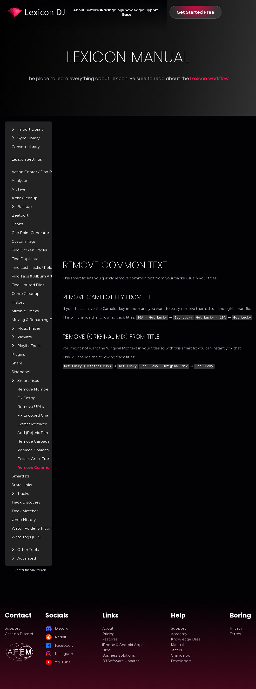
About (80, 12)
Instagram (64, 654)
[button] (18, 131)
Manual (177, 645)
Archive (22, 191)
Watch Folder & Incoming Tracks (45, 530)
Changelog (180, 655)
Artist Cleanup (28, 200)
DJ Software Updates (120, 661)
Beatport (24, 217)
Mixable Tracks (29, 313)
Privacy (236, 628)
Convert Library (30, 149)
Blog (129, 12)
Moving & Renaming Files (38, 322)
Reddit (60, 637)
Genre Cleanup (29, 296)
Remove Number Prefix (43, 391)
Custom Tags (28, 244)
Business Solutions (118, 655)
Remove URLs (34, 409)
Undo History (28, 522)
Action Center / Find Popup (40, 174)
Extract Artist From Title (43, 461)
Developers (181, 661)
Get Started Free (224, 12)
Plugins (22, 357)
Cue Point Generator (34, 235)
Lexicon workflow (209, 78)
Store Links (26, 487)
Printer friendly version (48, 574)
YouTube (63, 662)
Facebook (64, 645)
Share (21, 365)
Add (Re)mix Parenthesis (43, 435)
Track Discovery (30, 504)
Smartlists (25, 478)
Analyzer (24, 183)
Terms (235, 634)
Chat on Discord (19, 634)
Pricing (115, 12)
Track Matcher (28, 513)
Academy (179, 634)
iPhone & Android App (122, 645)
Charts (22, 226)
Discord (61, 628)
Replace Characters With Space (49, 452)
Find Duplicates (29, 261)
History (22, 304)
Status (176, 650)
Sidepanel (25, 374)
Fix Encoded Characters (42, 417)
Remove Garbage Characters (47, 443)
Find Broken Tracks (33, 252)
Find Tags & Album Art (36, 278)
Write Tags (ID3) (30, 539)
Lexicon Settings (31, 161)
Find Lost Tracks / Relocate (39, 270)
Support (177, 12)
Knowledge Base (151, 12)
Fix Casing (31, 400)
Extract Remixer (36, 426)
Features (97, 12)
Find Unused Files (31, 287)
